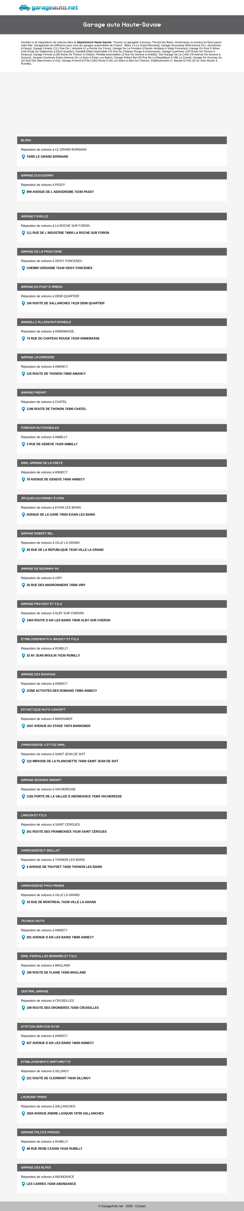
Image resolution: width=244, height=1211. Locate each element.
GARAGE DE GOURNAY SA (40, 568)
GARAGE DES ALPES (36, 1167)
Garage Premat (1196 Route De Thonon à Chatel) (63, 54)
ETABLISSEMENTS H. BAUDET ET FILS (50, 639)
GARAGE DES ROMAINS (38, 674)
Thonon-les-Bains (162, 42)
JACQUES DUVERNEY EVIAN (42, 498)
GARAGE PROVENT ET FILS (41, 604)
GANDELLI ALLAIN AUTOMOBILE (46, 322)
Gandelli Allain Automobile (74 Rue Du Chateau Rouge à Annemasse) (117, 51)
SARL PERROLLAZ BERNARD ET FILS (49, 956)
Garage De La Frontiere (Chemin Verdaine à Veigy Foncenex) (150, 48)
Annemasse (182, 42)
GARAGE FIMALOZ (34, 216)
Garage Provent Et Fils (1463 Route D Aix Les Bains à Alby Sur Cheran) (105, 60)
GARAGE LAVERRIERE (37, 357)
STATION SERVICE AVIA (40, 1026)
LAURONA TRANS (34, 1097)
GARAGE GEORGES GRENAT (41, 780)
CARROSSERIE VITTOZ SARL (43, 744)
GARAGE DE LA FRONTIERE (41, 251)
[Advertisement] (122, 104)
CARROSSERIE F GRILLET (40, 850)
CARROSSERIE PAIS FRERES (42, 885)
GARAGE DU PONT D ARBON (41, 286)
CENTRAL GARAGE (34, 991)
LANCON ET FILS (34, 815)
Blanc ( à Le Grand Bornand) (142, 45)
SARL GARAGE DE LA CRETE (42, 463)
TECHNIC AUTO (32, 921)
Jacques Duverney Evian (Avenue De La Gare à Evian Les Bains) (72, 57)
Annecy (146, 42)
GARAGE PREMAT (34, 392)
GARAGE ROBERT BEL (37, 533)
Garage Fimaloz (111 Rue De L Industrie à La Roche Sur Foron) (72, 48)
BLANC (26, 140)
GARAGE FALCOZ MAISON (40, 1132)
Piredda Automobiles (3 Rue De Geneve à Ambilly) (126, 54)
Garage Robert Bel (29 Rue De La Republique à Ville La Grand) (152, 57)
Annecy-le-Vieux (204, 42)
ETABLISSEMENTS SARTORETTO (46, 1061)
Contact (140, 1206)
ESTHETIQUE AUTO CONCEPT (43, 709)
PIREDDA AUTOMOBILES (40, 427)
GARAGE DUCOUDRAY (37, 175)
